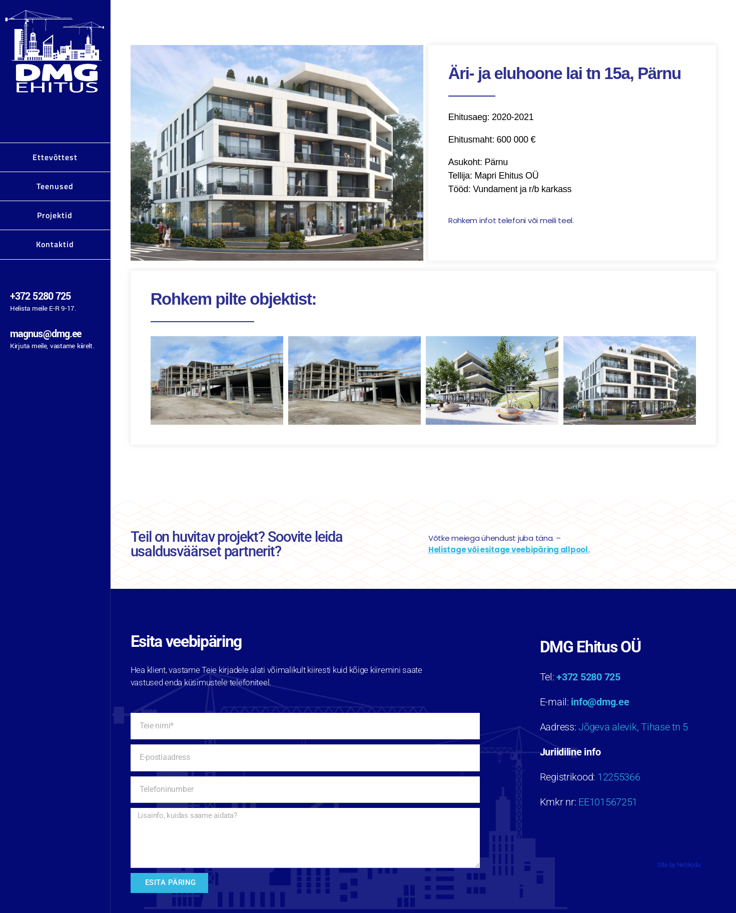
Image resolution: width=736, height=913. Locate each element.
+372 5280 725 (40, 296)
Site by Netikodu (679, 864)
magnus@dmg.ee (45, 334)
